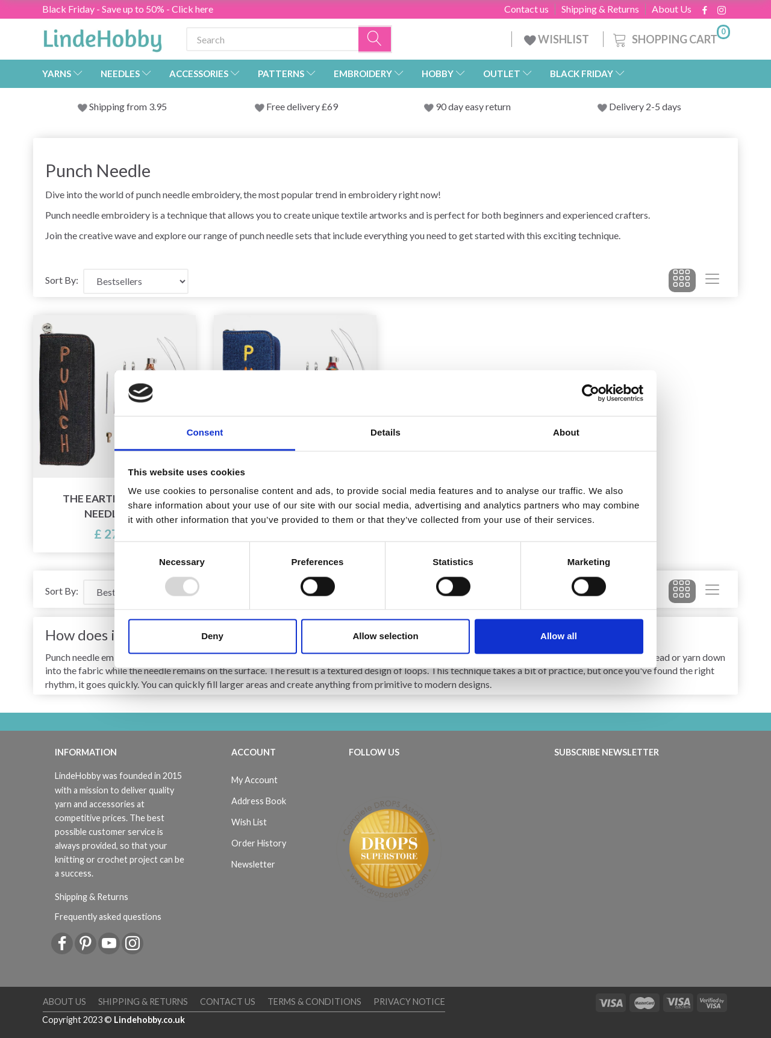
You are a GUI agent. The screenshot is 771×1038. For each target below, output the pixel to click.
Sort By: (61, 280)
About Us (671, 9)
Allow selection (385, 636)
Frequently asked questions (108, 916)
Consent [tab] (205, 433)
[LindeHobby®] (102, 36)
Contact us (526, 9)
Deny (212, 636)
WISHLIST (557, 39)
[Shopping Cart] (670, 37)
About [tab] (566, 433)
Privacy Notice (409, 1001)
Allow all (558, 636)
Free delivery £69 (302, 106)
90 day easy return (473, 106)
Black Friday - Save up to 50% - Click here (127, 8)
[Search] (375, 39)
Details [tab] (385, 433)
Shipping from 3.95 (128, 106)
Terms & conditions (314, 1001)
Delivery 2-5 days (645, 106)
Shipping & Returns (600, 9)
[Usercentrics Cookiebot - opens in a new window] (590, 393)
